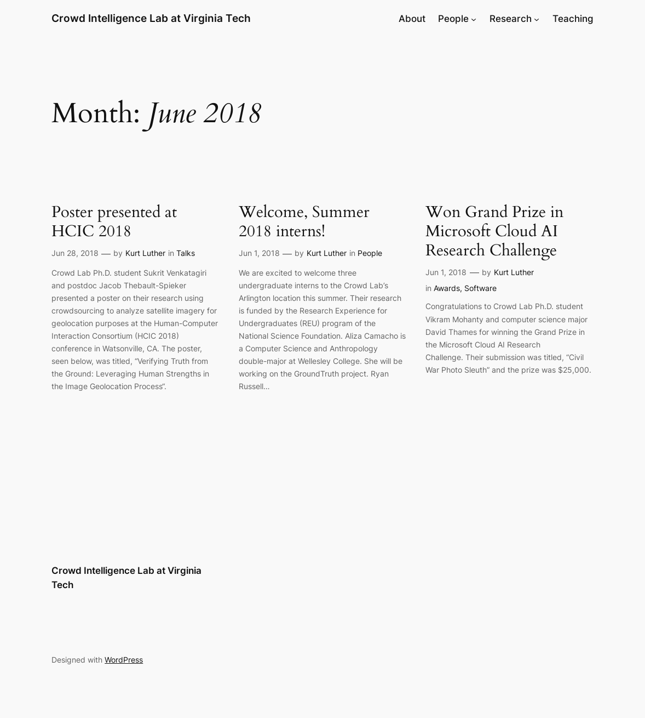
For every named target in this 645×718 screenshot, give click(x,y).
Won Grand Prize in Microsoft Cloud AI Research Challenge (494, 231)
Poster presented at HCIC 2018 (114, 222)
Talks (185, 253)
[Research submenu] (536, 18)
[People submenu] (473, 18)
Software (480, 288)
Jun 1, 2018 (259, 253)
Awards (447, 288)
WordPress (124, 659)
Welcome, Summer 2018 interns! (304, 222)
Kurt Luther (145, 253)
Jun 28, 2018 (75, 253)
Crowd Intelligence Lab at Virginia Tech (151, 18)
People (370, 253)
